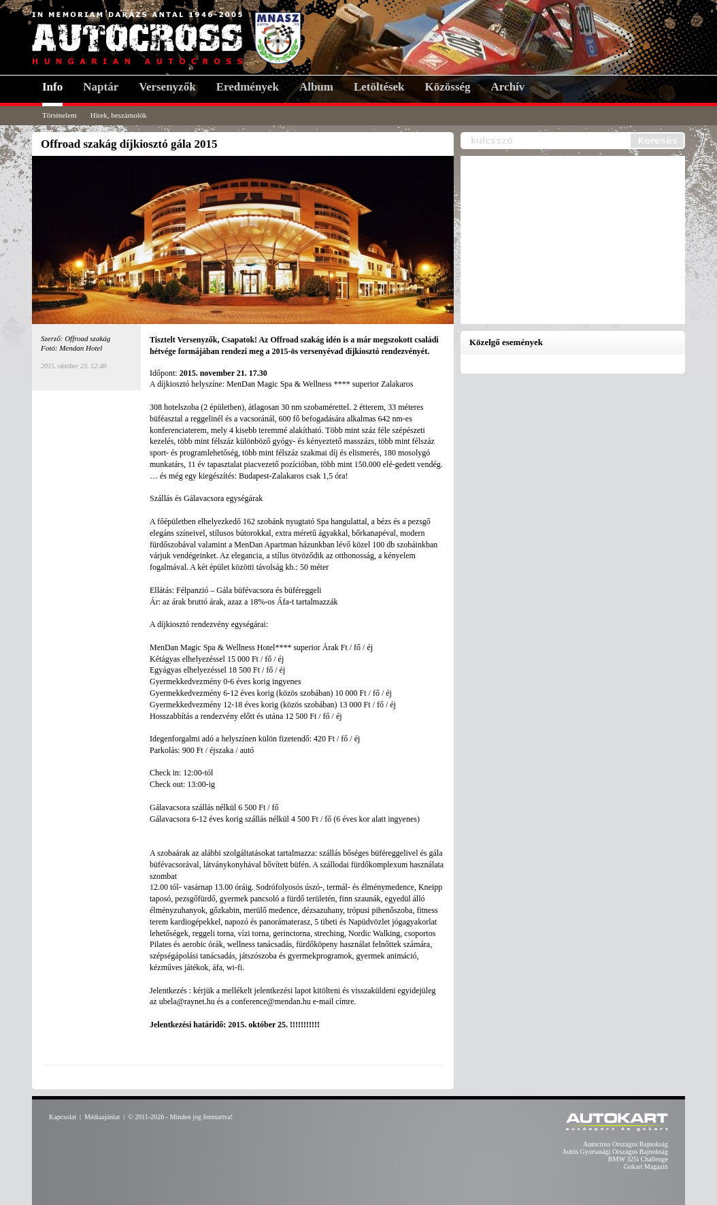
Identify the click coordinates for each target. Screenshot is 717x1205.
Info (52, 86)
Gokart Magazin (646, 1166)
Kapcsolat (62, 1117)
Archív (508, 86)
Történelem (59, 115)
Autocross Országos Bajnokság (625, 1144)
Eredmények (247, 86)
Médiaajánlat (102, 1117)
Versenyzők (167, 86)
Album (316, 86)
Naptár (100, 86)
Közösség (448, 86)
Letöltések (379, 86)
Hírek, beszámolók (118, 115)
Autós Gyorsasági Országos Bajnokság (615, 1151)
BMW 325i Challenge (638, 1159)
